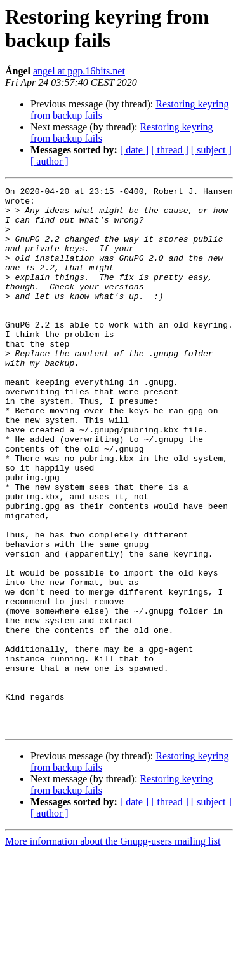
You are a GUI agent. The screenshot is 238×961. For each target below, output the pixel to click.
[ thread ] (169, 149)
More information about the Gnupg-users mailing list (113, 949)
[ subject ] (211, 149)
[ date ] (134, 149)
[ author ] (49, 161)
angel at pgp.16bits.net (79, 71)
